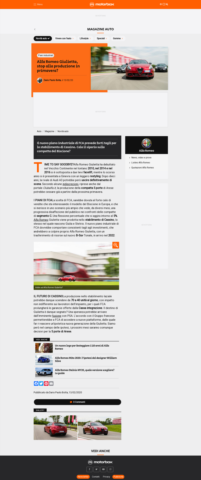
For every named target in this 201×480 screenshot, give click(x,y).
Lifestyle (85, 38)
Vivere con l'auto (64, 38)
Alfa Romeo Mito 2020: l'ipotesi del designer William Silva (86, 359)
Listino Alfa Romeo (140, 162)
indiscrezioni (70, 184)
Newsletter (83, 476)
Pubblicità (118, 476)
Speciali (102, 38)
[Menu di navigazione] (37, 4)
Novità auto (43, 38)
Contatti (96, 476)
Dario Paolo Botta (58, 392)
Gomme (118, 38)
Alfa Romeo (41, 219)
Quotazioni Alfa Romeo (142, 167)
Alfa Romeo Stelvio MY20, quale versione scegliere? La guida (84, 371)
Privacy (106, 476)
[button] (89, 469)
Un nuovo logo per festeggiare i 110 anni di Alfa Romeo (82, 347)
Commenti (77, 402)
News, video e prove (141, 157)
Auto (39, 131)
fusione (56, 315)
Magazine (49, 131)
